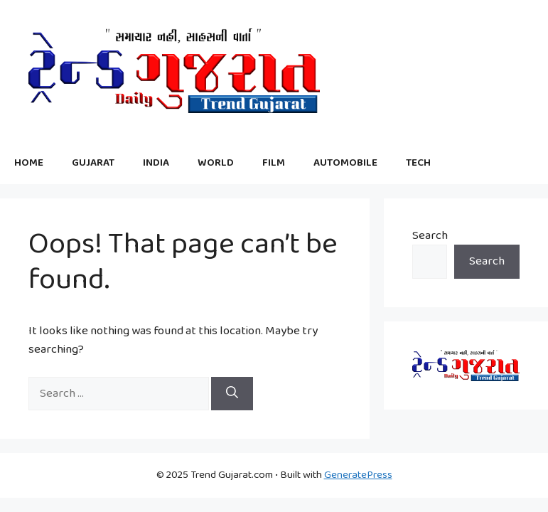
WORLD (216, 162)
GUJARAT (93, 162)
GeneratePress (358, 475)
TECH (418, 162)
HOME (28, 162)
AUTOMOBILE (345, 162)
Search (430, 235)
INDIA (156, 162)
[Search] (232, 394)
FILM (273, 162)
